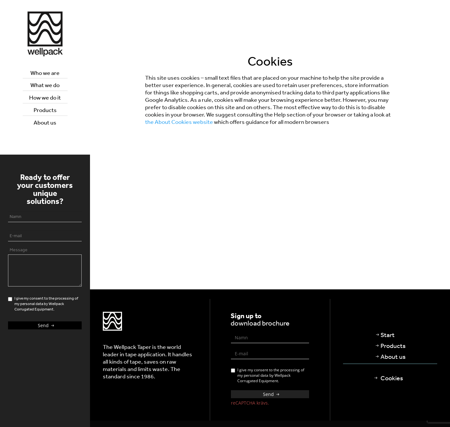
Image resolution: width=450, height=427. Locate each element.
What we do (45, 84)
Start (387, 334)
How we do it (45, 97)
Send (46, 325)
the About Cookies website (179, 121)
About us (45, 122)
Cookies (391, 378)
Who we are (45, 72)
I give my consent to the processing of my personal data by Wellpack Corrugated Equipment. (267, 375)
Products (45, 109)
